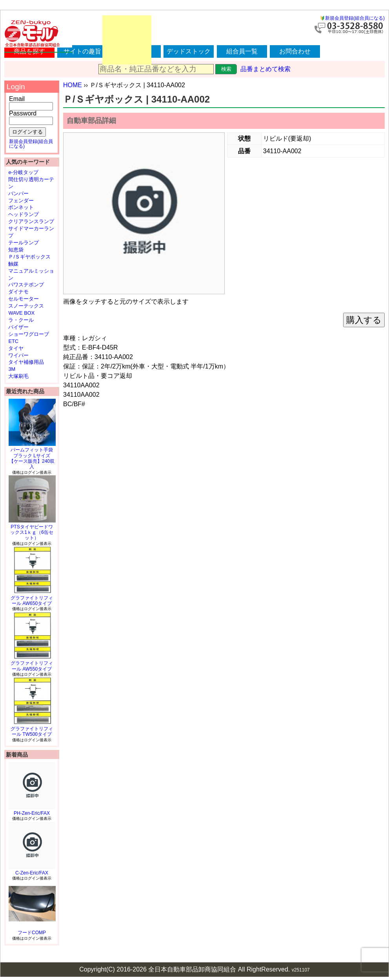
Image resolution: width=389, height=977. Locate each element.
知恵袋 (16, 250)
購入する (364, 320)
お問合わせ (295, 51)
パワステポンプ (26, 285)
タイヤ (16, 348)
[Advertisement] (126, 39)
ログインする (27, 132)
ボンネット (21, 207)
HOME (72, 85)
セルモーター (23, 299)
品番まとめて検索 (265, 69)
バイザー (18, 327)
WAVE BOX (21, 313)
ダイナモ (18, 292)
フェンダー (21, 200)
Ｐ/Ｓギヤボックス (29, 257)
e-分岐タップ (23, 172)
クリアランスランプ (31, 221)
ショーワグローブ (28, 334)
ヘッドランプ (23, 214)
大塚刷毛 (18, 376)
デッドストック (189, 51)
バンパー (18, 193)
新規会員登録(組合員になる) (355, 18)
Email (17, 98)
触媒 (13, 264)
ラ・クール (21, 320)
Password (22, 113)
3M (11, 369)
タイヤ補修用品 (26, 362)
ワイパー (18, 355)
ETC (13, 341)
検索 (226, 69)
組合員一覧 (242, 51)
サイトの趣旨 (82, 51)
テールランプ (23, 243)
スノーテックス (26, 306)
